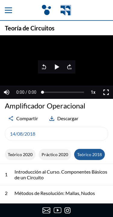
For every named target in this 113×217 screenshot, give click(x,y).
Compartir (23, 118)
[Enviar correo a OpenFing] (46, 210)
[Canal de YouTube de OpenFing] (58, 210)
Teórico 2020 (20, 154)
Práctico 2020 (55, 154)
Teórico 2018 (89, 154)
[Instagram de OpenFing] (67, 210)
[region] (56, 67)
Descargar (63, 118)
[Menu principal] (8, 10)
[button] (44, 67)
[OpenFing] (56, 10)
